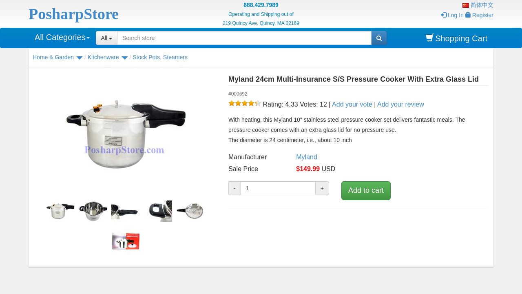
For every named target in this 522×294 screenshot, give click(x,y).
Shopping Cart (456, 38)
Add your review (400, 104)
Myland (306, 157)
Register (479, 15)
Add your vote (352, 104)
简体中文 (477, 5)
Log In (452, 15)
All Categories (62, 37)
